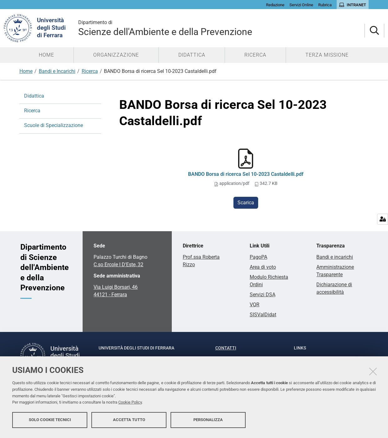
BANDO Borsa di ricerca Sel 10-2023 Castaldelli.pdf (246, 174)
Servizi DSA (262, 295)
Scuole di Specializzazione (53, 125)
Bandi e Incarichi (57, 71)
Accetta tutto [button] (129, 421)
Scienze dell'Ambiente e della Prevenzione (221, 28)
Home (26, 71)
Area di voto (263, 267)
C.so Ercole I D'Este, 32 (118, 264)
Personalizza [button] (208, 421)
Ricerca (90, 71)
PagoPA (258, 257)
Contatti (225, 347)
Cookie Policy (130, 404)
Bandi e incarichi (334, 257)
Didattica (34, 96)
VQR (254, 305)
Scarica (245, 203)
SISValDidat (263, 315)
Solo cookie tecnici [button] (50, 421)
